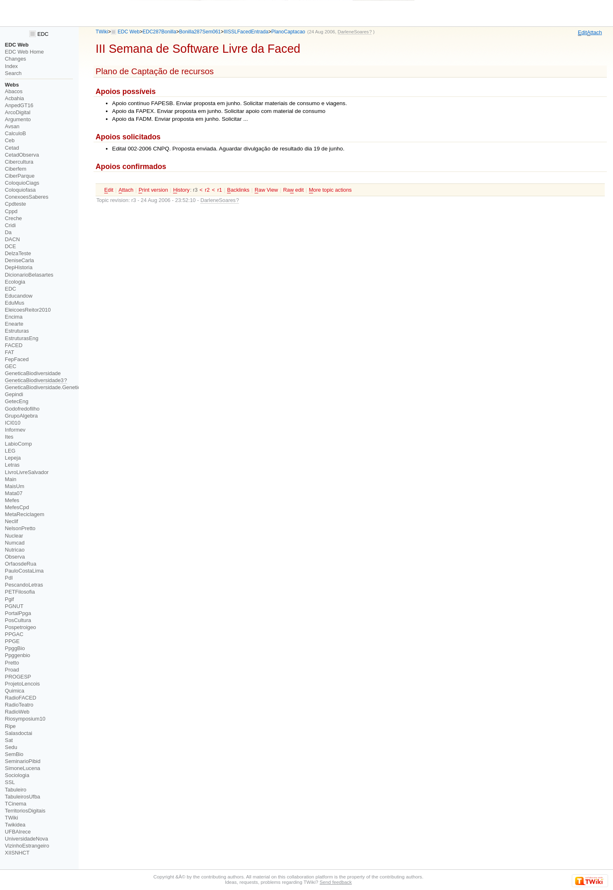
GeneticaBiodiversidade (33, 373)
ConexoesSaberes (27, 197)
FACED (14, 345)
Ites (9, 437)
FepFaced (17, 359)
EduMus (14, 303)
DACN (12, 239)
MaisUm (14, 486)
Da (8, 232)
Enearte (14, 324)
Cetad (12, 148)
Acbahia (14, 98)
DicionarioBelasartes (29, 275)
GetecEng (16, 401)
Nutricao (15, 550)
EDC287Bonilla (159, 32)
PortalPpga (18, 613)
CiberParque (20, 176)
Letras (12, 465)
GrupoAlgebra (21, 416)
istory (181, 190)
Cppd (11, 211)
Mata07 (14, 493)
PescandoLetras (24, 585)
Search (13, 73)
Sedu (11, 747)
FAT (9, 352)
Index (11, 66)
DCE (10, 246)
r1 (219, 190)
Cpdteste (15, 204)
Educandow (19, 296)
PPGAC (14, 634)
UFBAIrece (18, 832)
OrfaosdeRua (20, 564)
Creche (13, 218)
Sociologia (17, 775)
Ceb (10, 140)
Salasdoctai (18, 733)
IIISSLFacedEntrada (246, 32)
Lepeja (13, 458)
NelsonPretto (20, 528)
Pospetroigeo (20, 627)
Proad (12, 670)
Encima (14, 317)
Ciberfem (15, 169)
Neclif (11, 521)
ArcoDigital (17, 112)
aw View (266, 190)
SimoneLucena (22, 768)
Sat (9, 740)
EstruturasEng (21, 338)
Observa (15, 557)
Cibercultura (19, 162)
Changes (15, 59)
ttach (594, 32)
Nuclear (14, 536)
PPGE (12, 641)
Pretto (12, 663)
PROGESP (18, 677)
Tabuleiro (15, 790)
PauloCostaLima (24, 571)
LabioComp (18, 444)
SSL (10, 782)
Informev (15, 430)
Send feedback (336, 882)
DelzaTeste (18, 253)
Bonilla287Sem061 (200, 32)
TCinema (15, 804)
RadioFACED (20, 698)
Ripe (10, 726)
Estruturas (17, 331)
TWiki (102, 32)
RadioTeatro (19, 705)
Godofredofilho (22, 409)
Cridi (10, 225)
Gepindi (14, 394)
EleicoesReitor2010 (28, 310)
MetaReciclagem (24, 514)
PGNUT (14, 606)
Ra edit (293, 190)
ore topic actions (330, 190)
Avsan (12, 126)
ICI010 (13, 423)
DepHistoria (19, 267)
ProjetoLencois (22, 684)
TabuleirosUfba (22, 797)
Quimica (14, 691)
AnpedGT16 (19, 105)
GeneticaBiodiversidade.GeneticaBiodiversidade (61, 387)
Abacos (14, 91)
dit (582, 32)
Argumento (18, 119)
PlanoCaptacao (288, 32)
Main (10, 479)
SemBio (14, 754)
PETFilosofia (20, 592)
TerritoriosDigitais (25, 811)
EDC (39, 34)
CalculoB (15, 133)
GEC (10, 366)
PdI (9, 578)
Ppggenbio (17, 655)
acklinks (238, 190)
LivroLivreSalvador (27, 472)
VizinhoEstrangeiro (27, 846)
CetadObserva (22, 155)
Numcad (15, 543)
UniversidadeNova (26, 839)
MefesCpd (17, 507)
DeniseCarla (19, 260)
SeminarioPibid (22, 761)
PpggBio (15, 648)
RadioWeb (17, 712)
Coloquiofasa (20, 190)
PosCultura (18, 620)
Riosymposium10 (25, 719)
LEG (10, 451)
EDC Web (129, 32)
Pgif (9, 599)
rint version (153, 190)
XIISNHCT (17, 853)
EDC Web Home (24, 52)
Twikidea (15, 825)
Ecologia (15, 282)
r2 (207, 190)
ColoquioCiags (22, 183)
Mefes (12, 500)
